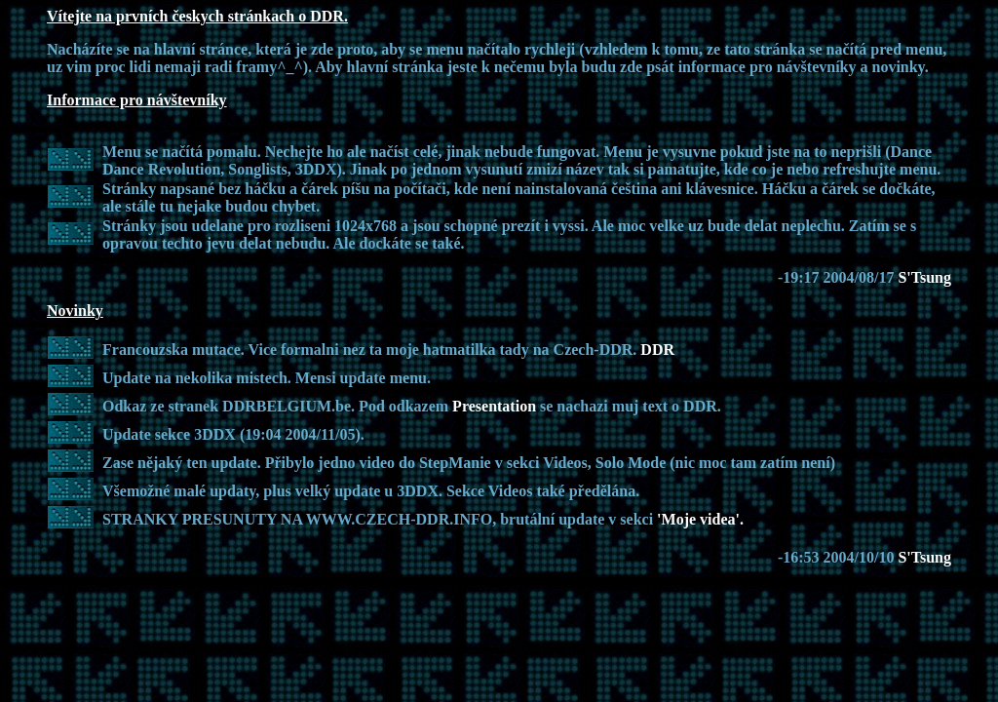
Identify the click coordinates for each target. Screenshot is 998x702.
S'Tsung (924, 277)
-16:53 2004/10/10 (838, 557)
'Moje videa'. (700, 519)
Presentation (496, 406)
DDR (657, 349)
